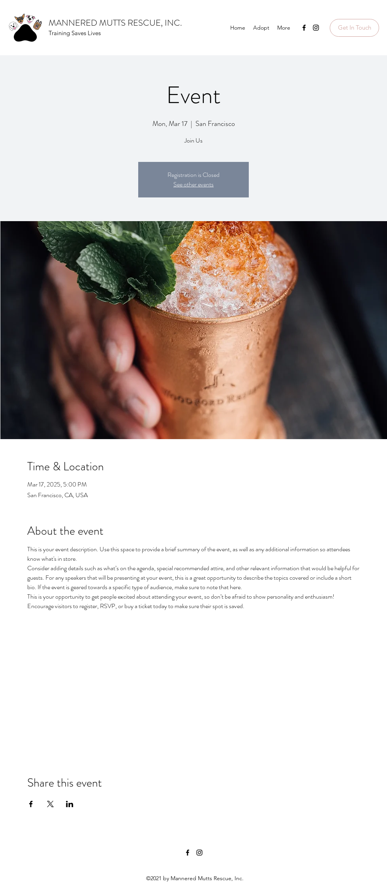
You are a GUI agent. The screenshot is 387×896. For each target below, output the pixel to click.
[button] (354, 28)
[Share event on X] (50, 804)
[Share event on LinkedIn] (69, 804)
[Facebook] (304, 28)
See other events (193, 184)
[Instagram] (316, 28)
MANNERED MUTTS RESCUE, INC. (115, 23)
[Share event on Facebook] (31, 804)
